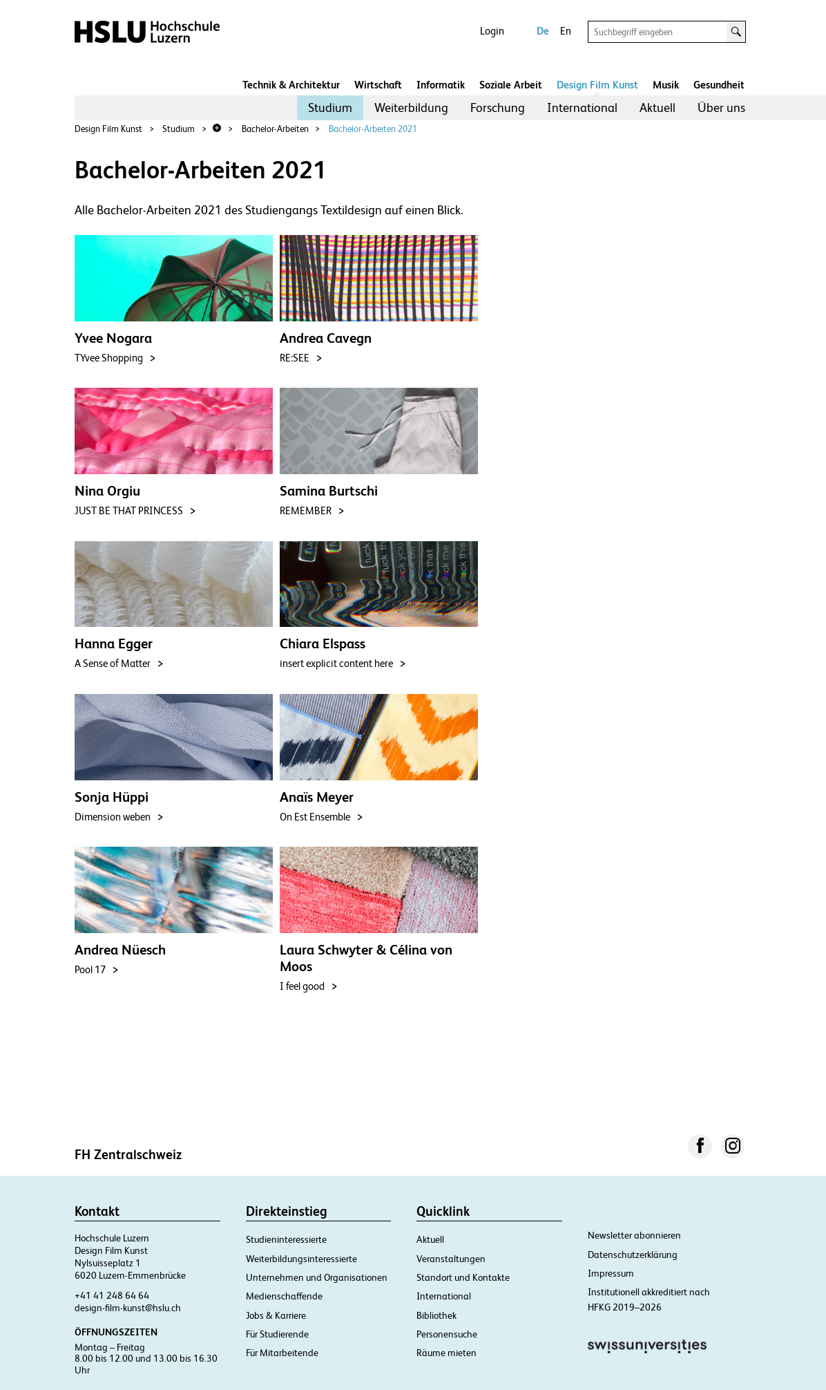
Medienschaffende (284, 1296)
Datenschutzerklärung (633, 1254)
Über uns (721, 107)
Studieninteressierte (286, 1239)
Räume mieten (446, 1352)
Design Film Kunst (597, 85)
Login (492, 31)
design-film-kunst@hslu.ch (128, 1307)
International (582, 107)
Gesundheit (719, 85)
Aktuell (657, 107)
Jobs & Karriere (276, 1315)
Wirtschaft (378, 85)
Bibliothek (436, 1315)
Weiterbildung (411, 107)
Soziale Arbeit (510, 85)
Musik (666, 85)
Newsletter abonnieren (634, 1235)
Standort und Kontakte (463, 1277)
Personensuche (446, 1334)
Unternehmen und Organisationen (316, 1277)
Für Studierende (277, 1334)
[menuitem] (330, 107)
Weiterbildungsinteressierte (301, 1258)
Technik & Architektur (291, 85)
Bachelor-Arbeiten (275, 129)
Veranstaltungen (451, 1258)
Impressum (611, 1273)
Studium (330, 107)
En (565, 31)
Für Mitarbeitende (282, 1352)
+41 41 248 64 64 (112, 1295)
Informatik (440, 85)
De (543, 31)
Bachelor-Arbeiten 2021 (373, 129)
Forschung (497, 107)
